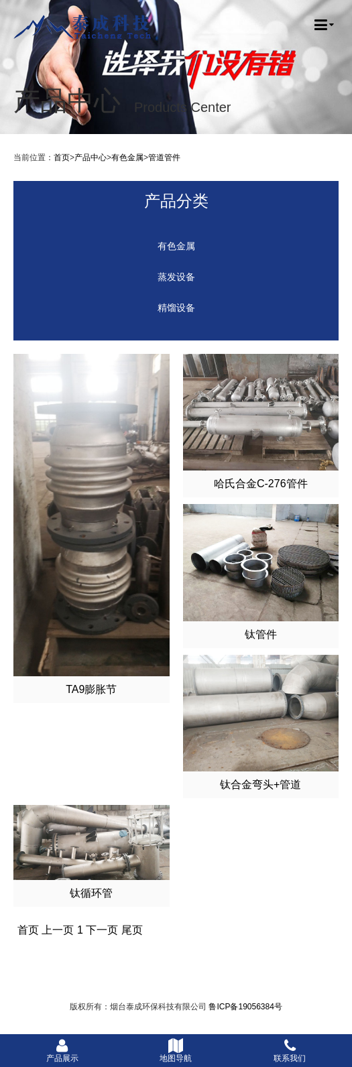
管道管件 (164, 157)
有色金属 (127, 157)
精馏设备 (176, 308)
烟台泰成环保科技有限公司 (82, 27)
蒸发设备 (176, 277)
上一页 (58, 930)
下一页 (102, 930)
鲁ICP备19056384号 (245, 1006)
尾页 (132, 930)
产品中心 (90, 157)
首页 (62, 157)
